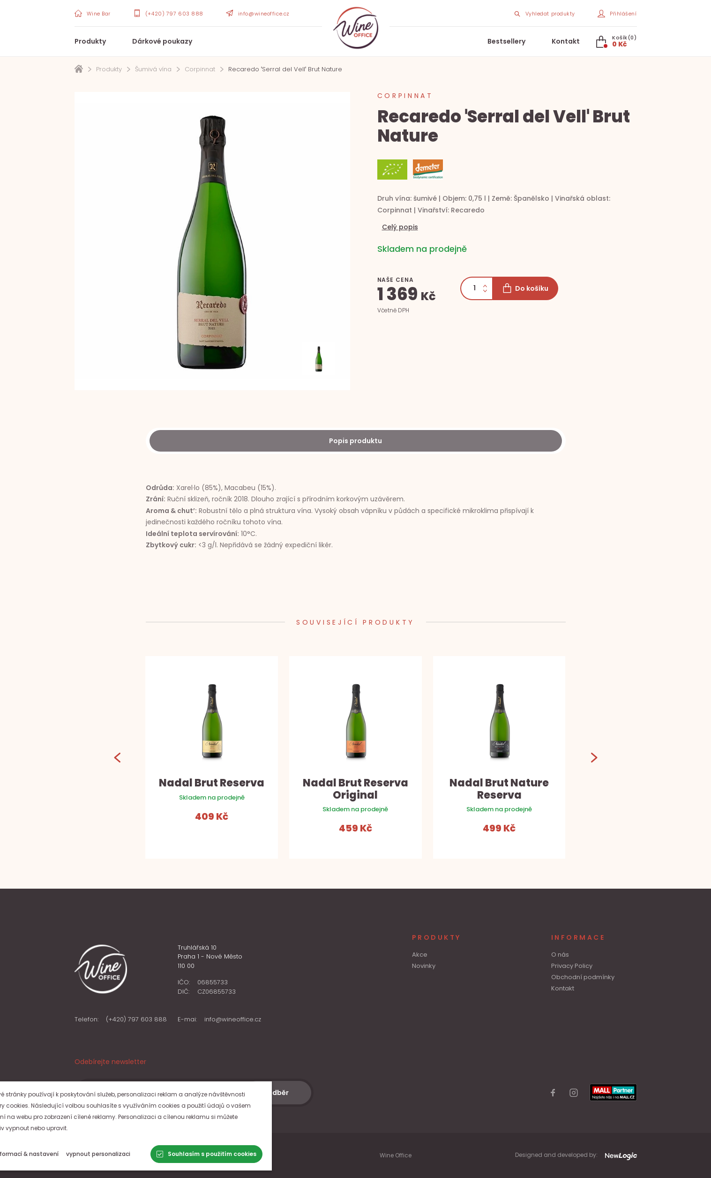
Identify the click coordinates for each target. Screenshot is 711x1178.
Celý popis (400, 227)
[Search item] (544, 13)
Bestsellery (506, 41)
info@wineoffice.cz (232, 1019)
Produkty (90, 41)
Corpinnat (200, 69)
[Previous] (117, 757)
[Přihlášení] (617, 13)
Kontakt (566, 41)
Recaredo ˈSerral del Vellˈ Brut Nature (285, 69)
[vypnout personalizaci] (134, 1154)
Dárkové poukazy (162, 41)
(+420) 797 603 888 (136, 1019)
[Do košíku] (525, 288)
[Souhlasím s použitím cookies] (242, 1154)
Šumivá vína (153, 69)
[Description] (356, 441)
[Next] (594, 757)
